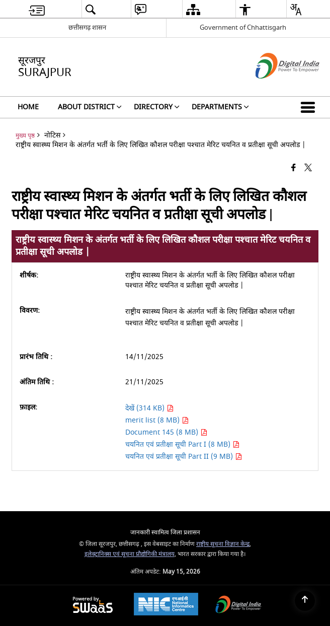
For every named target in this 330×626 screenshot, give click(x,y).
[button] (310, 107)
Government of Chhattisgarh (243, 27)
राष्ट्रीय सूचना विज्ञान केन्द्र (223, 544)
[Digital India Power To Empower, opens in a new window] (238, 605)
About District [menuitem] (90, 107)
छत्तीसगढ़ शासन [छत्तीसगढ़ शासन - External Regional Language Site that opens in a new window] (87, 27)
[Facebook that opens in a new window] (293, 168)
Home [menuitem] (28, 107)
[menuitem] (36, 9)
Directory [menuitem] (157, 107)
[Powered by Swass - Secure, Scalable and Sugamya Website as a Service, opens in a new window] (92, 605)
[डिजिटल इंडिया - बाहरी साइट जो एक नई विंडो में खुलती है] (275, 87)
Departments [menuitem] (220, 107)
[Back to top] (305, 601)
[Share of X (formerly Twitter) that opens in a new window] (308, 168)
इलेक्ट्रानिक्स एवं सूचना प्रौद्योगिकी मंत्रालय (130, 554)
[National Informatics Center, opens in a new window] (166, 605)
